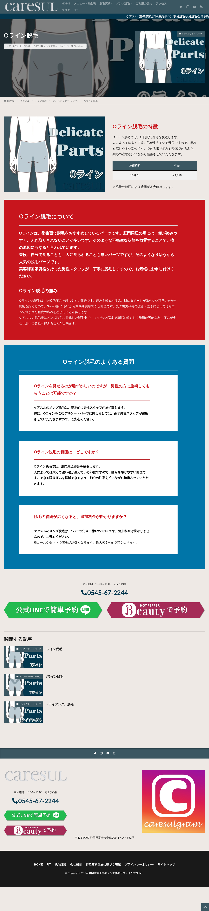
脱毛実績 (105, 3)
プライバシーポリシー (141, 865)
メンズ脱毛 (123, 3)
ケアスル (24, 100)
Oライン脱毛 (91, 100)
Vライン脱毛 (56, 676)
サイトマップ (169, 865)
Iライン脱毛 (55, 649)
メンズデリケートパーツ (56, 46)
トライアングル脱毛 (61, 704)
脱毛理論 (58, 865)
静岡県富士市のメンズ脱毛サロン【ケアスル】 (116, 873)
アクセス (161, 3)
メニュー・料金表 (85, 3)
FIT (76, 10)
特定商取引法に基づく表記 (103, 865)
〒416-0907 (82, 838)
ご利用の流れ (144, 3)
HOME (66, 3)
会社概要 (74, 865)
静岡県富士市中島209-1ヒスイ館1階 (112, 838)
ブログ (66, 10)
